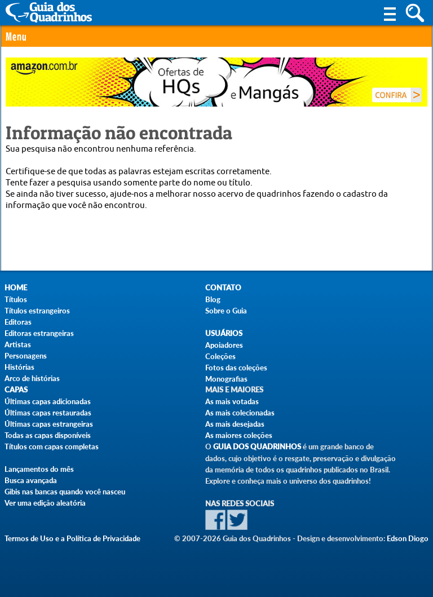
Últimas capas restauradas (48, 412)
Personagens (26, 355)
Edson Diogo (407, 538)
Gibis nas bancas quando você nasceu (65, 491)
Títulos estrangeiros (37, 310)
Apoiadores (224, 345)
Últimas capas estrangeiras (49, 423)
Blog (212, 299)
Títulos (16, 299)
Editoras (18, 321)
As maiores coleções (238, 435)
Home (16, 288)
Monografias (226, 378)
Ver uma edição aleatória (45, 502)
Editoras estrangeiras (39, 333)
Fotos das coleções (236, 367)
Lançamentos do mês (39, 469)
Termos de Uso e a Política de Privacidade (72, 538)
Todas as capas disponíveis (48, 435)
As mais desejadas (234, 423)
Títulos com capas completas (52, 446)
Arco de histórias (32, 378)
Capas (16, 390)
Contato (223, 288)
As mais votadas (232, 401)
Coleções (220, 356)
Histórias (19, 367)
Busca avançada (31, 480)
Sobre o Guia (226, 310)
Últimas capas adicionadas (48, 401)
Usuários (223, 333)
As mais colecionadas (240, 412)
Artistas (18, 344)
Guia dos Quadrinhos (257, 447)
